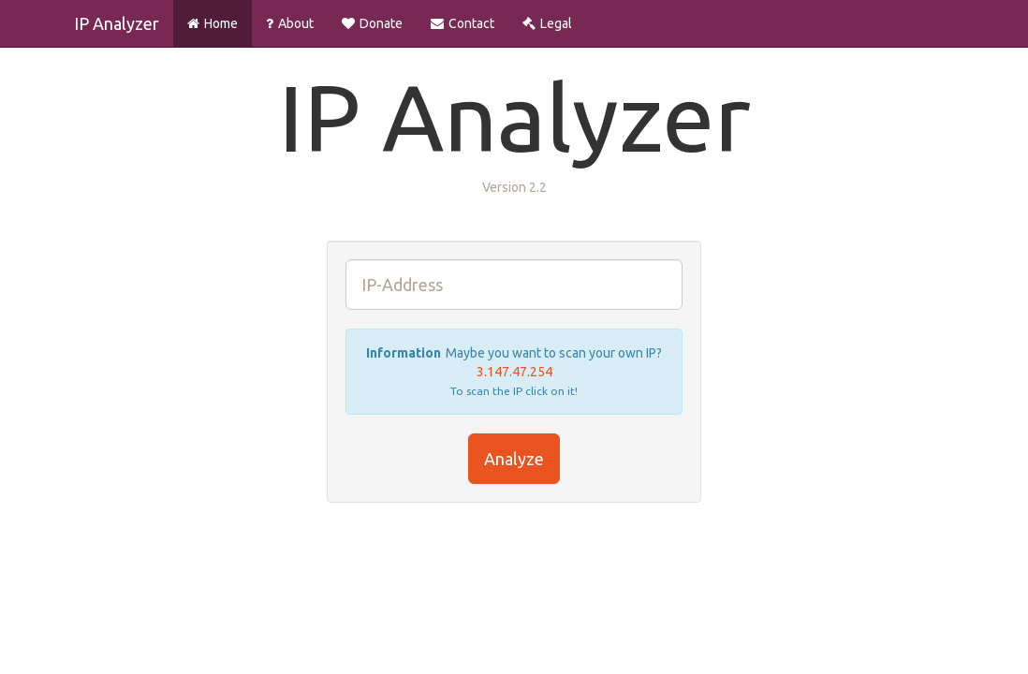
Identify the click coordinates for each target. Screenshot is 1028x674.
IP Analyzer (116, 23)
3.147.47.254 (514, 371)
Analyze (514, 458)
